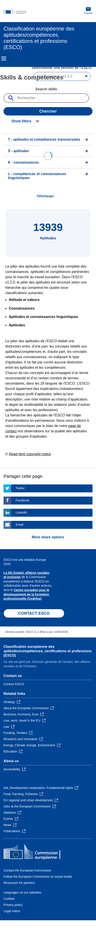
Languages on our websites (22, 892)
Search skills (46, 89)
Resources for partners (19, 883)
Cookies (9, 898)
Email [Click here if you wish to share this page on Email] (19, 524)
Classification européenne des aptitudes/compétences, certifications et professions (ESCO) (48, 651)
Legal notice (12, 911)
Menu (4, 58)
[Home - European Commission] (44, 11)
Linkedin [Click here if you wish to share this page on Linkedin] (21, 512)
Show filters (21, 121)
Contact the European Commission (27, 870)
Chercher (48, 111)
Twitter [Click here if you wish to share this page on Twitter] (20, 488)
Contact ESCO (14, 684)
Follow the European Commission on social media (38, 876)
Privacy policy (13, 905)
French (88, 11)
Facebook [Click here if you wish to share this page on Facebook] (22, 500)
